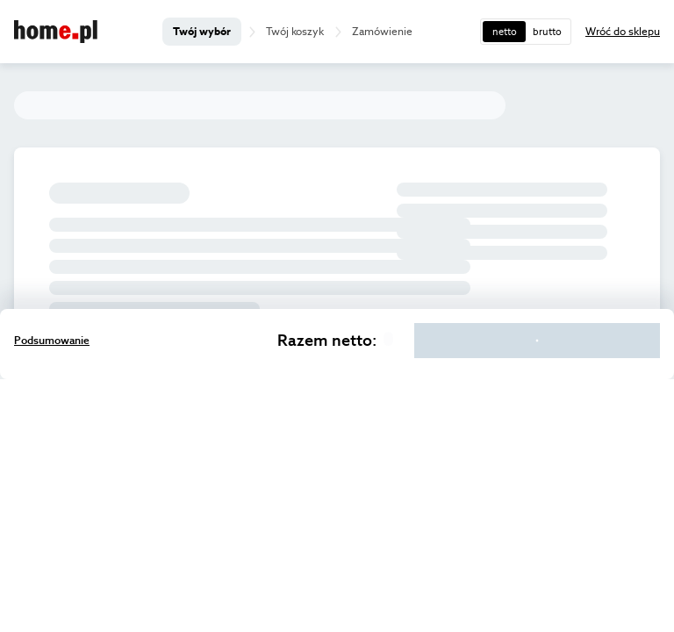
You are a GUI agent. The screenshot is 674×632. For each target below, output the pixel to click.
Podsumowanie (52, 340)
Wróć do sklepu (622, 31)
